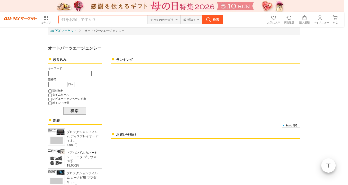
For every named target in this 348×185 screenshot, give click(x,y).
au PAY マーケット (63, 31)
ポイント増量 (60, 102)
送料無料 (58, 90)
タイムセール (60, 94)
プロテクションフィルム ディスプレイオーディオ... (82, 136)
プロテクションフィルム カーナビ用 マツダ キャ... (82, 177)
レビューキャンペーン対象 (69, 98)
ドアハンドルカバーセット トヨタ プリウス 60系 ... (82, 157)
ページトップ (328, 165)
